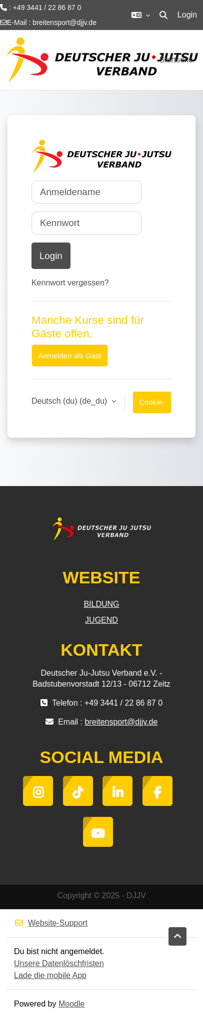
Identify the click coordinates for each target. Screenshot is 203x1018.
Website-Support (51, 923)
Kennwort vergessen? (70, 282)
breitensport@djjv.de (64, 22)
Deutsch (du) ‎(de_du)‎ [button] (71, 401)
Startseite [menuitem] (176, 59)
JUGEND (101, 620)
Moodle (71, 1004)
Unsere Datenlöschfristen (59, 963)
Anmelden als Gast (70, 355)
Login (187, 14)
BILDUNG (101, 604)
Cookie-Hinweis (152, 406)
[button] (141, 15)
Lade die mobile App (50, 975)
